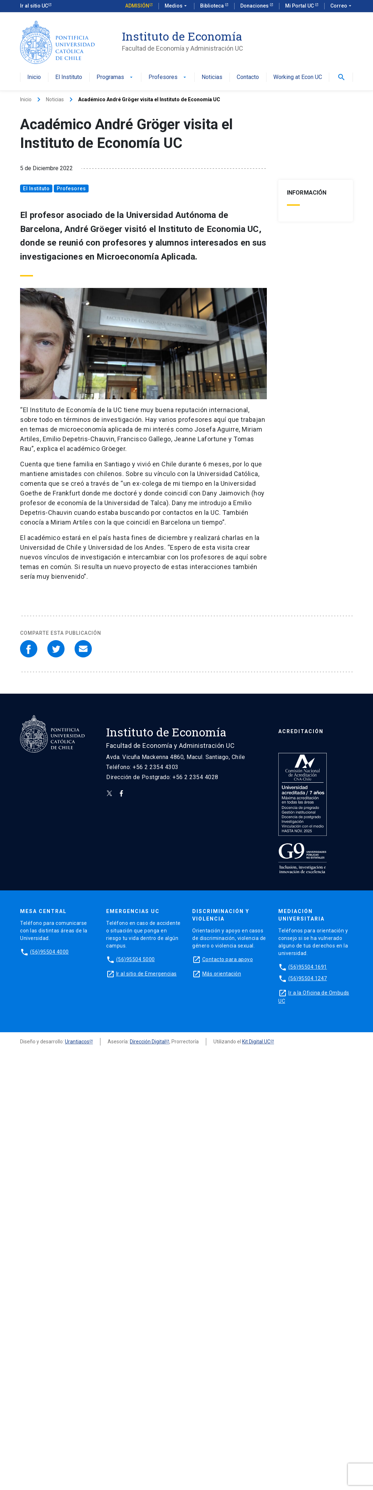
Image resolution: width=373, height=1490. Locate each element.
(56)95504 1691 (307, 967)
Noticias (212, 77)
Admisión (137, 6)
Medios (176, 6)
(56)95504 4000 (49, 952)
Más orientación (221, 974)
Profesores (168, 77)
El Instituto (68, 77)
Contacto (248, 77)
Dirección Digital (148, 1041)
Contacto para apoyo (227, 959)
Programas (115, 77)
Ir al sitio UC (34, 6)
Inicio (34, 77)
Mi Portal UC (300, 6)
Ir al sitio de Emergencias (146, 974)
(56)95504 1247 (307, 978)
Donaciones (255, 6)
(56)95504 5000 (135, 959)
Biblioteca (212, 6)
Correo (341, 6)
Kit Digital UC (256, 1041)
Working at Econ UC (297, 77)
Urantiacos (77, 1041)
